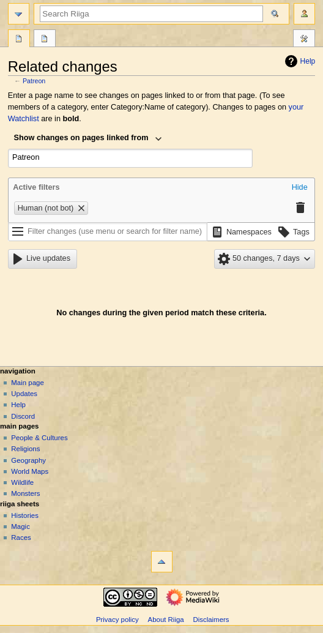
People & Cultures (39, 437)
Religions (25, 448)
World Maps (29, 471)
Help (299, 61)
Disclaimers (211, 619)
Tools (304, 40)
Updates (24, 393)
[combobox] (88, 139)
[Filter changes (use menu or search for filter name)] (107, 232)
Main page (27, 382)
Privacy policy (117, 619)
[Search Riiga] (151, 14)
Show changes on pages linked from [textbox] (81, 137)
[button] (299, 188)
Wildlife (22, 482)
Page (19, 40)
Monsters (25, 493)
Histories (25, 515)
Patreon (34, 80)
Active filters (36, 187)
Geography (28, 460)
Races (21, 537)
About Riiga (166, 619)
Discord (23, 416)
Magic (20, 526)
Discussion (44, 40)
